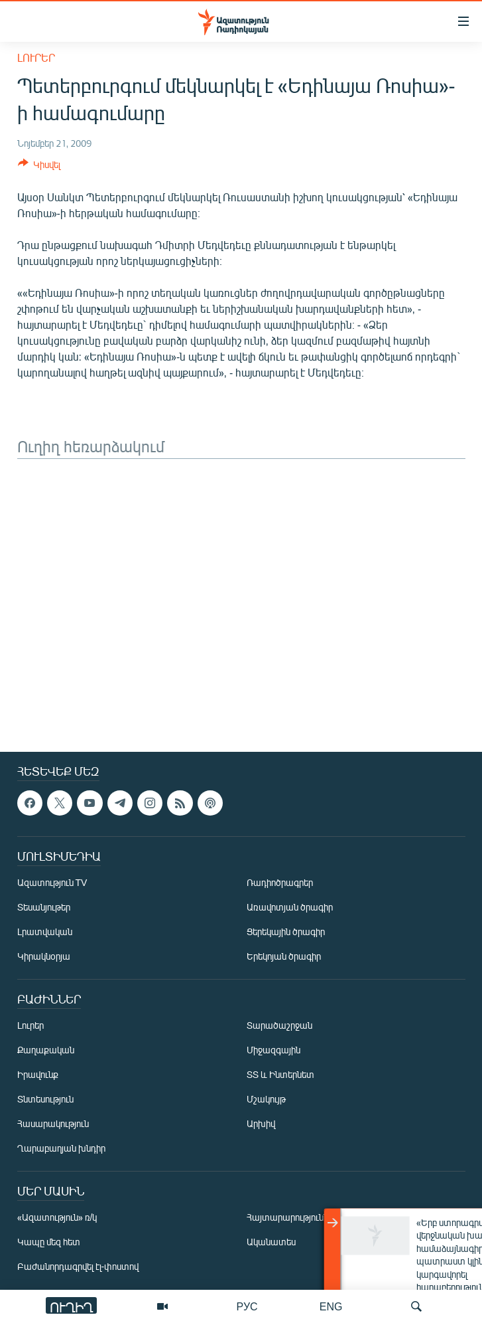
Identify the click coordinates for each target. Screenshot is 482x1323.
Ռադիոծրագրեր (280, 882)
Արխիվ (261, 1123)
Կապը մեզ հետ (48, 1241)
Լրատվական (44, 931)
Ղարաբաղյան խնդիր (61, 1148)
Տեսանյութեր (43, 907)
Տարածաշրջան (279, 1025)
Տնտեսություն (45, 1098)
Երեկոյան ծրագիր (284, 956)
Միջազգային (273, 1049)
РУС (247, 1306)
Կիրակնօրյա (43, 956)
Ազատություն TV (52, 882)
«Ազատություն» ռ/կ (57, 1217)
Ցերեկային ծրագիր (286, 931)
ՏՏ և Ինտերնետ (280, 1074)
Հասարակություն (53, 1123)
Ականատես (271, 1241)
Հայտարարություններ (292, 1217)
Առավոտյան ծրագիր (290, 907)
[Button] (39, 167)
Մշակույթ (266, 1098)
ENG (331, 1306)
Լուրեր (36, 57)
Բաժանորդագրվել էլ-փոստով (78, 1266)
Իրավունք (37, 1074)
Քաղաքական (45, 1049)
